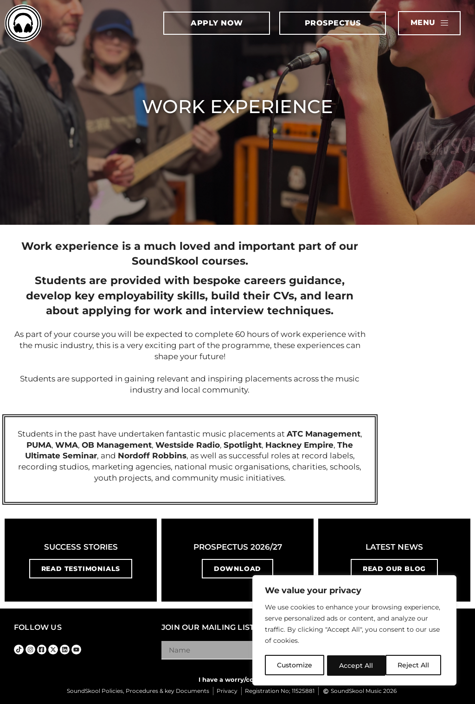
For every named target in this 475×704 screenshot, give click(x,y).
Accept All (415, 665)
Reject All (355, 665)
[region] (354, 631)
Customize (294, 665)
